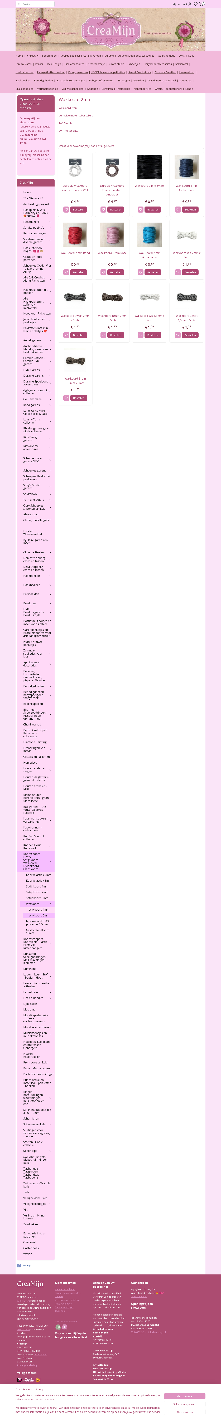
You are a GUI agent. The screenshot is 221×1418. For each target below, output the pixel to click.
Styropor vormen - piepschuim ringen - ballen (36, 1160)
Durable (109, 55)
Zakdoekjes (30, 1224)
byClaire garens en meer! (35, 541)
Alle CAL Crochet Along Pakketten (37, 279)
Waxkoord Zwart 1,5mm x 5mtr (186, 318)
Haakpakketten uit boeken (37, 291)
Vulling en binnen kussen (34, 1217)
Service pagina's (37, 227)
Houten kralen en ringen (70, 80)
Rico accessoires (74, 64)
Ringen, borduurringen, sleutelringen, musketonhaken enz (37, 1098)
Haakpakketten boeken (51, 72)
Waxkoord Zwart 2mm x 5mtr (75, 318)
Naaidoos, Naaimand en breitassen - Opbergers (36, 1045)
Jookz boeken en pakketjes (37, 320)
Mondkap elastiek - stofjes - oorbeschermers (35, 1018)
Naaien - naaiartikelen (31, 1055)
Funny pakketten (78, 72)
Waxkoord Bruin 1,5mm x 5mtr (75, 381)
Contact (59, 1296)
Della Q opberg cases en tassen (37, 568)
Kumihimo (29, 969)
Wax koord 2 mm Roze (112, 253)
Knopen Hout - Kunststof (37, 846)
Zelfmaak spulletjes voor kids (37, 653)
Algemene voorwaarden (67, 1292)
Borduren (107, 88)
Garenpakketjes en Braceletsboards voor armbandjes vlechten (37, 633)
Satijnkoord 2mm (37, 892)
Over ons (60, 1310)
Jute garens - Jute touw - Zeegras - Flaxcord (34, 810)
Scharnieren (31, 1118)
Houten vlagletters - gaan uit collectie (36, 778)
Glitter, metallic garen (37, 520)
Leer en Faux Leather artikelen (37, 984)
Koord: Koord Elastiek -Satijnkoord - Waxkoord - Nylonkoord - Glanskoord (37, 861)
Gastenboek (31, 1248)
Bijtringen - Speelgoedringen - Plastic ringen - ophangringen (37, 714)
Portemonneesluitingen (38, 1074)
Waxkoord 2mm (39, 915)
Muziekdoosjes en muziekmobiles (37, 1034)
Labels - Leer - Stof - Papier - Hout (37, 976)
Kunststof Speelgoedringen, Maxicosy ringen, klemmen (34, 958)
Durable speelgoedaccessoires (135, 55)
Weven (27, 1254)
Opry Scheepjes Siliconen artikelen (37, 507)
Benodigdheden (43, 80)
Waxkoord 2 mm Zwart (149, 186)
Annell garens (37, 340)
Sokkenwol (181, 64)
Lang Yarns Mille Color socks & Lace (35, 412)
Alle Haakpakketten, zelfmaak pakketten (37, 303)
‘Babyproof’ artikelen (101, 80)
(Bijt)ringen (123, 80)
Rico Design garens (37, 438)
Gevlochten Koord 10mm (37, 931)
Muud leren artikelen (37, 1027)
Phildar (39, 64)
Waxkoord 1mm (39, 909)
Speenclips (185, 80)
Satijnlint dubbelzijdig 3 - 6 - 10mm (37, 1111)
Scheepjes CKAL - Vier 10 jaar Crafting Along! (37, 268)
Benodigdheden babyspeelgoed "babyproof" (37, 695)
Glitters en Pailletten (36, 757)
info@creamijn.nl (157, 1332)
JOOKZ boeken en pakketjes (108, 72)
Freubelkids (123, 88)
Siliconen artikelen (37, 1124)
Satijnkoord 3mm (37, 898)
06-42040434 (23, 1329)
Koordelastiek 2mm (38, 875)
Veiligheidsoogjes (47, 88)
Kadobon (92, 88)
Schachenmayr (96, 64)
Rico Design (54, 64)
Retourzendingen (34, 233)
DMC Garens (37, 370)
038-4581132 (23, 1300)
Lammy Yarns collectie (37, 421)
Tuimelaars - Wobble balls (36, 1184)
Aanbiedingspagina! (37, 204)
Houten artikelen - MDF (37, 787)
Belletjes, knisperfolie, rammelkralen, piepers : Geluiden (34, 675)
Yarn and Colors (37, 500)
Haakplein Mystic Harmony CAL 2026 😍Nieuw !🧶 (35, 213)
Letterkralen (37, 992)
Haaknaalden (186, 72)
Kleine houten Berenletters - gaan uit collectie (36, 798)
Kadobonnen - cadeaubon (32, 829)
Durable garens (37, 375)
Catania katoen (92, 55)
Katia (191, 55)
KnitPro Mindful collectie (33, 837)
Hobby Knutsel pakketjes (32, 643)
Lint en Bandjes (37, 998)
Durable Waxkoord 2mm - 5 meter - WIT (75, 188)
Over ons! (29, 1242)
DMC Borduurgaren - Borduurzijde (37, 612)
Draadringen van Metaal (161, 80)
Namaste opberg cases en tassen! (37, 559)
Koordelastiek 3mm (38, 880)
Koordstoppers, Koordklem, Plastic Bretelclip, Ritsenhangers (37, 943)
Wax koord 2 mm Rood (75, 253)
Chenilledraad (32, 724)
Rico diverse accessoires (37, 447)
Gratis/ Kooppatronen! (168, 88)
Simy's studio (116, 64)
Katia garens (37, 405)
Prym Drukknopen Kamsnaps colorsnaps (35, 733)
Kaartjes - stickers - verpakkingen (37, 820)
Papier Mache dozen (36, 1068)
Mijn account (182, 4)
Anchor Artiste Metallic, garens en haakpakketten (37, 349)
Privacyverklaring (27, 1365)
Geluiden (138, 80)
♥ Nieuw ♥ (33, 55)
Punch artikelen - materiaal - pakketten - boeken (37, 1083)
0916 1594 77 (40, 1354)
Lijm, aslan (30, 1004)
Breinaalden (37, 594)
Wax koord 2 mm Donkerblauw (187, 188)
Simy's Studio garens (37, 486)
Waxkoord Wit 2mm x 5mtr (186, 255)
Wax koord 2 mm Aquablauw (149, 255)
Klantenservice (142, 88)
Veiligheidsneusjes (73, 88)
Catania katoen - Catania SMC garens (37, 361)
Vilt (25, 1209)
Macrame (29, 1009)
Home (19, 55)
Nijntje (189, 88)
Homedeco (30, 762)
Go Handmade (166, 55)
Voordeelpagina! (70, 55)
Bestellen (78, 209)
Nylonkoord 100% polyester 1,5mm (37, 922)
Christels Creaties (165, 72)
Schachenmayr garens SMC (37, 459)
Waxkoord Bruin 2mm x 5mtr (112, 318)
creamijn (24, 1266)
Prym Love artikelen (36, 1062)
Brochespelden (33, 704)
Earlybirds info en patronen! (34, 1234)
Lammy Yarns (24, 64)
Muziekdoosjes (24, 88)
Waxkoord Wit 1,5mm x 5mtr (149, 318)
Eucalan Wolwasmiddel (32, 532)
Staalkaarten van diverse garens (37, 240)
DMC (182, 55)
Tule (26, 1192)
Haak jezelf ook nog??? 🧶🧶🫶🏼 (33, 249)
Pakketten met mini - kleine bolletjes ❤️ (36, 329)
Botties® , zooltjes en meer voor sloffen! (37, 622)
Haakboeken (23, 80)
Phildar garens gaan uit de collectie (36, 429)
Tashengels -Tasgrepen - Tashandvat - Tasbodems (31, 1173)
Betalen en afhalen (65, 1289)
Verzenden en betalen (67, 1300)
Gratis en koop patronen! (37, 258)
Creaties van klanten (66, 1321)
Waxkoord (39, 904)
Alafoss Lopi (31, 514)
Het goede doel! (63, 1303)
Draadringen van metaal (37, 749)
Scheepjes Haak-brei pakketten (36, 477)
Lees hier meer (139, 1296)
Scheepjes (134, 64)
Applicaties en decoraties (37, 663)
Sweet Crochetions (139, 72)
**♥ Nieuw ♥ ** (33, 198)
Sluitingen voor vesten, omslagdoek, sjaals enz (36, 1133)
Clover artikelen (37, 552)
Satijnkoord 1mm (37, 886)
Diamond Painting (35, 742)
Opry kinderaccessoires (158, 64)
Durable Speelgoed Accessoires (37, 383)
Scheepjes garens (37, 470)
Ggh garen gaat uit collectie (37, 391)
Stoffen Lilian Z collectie (33, 1143)
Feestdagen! (49, 55)
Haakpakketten (24, 72)
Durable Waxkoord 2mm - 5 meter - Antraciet (112, 190)
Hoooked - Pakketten (37, 313)
